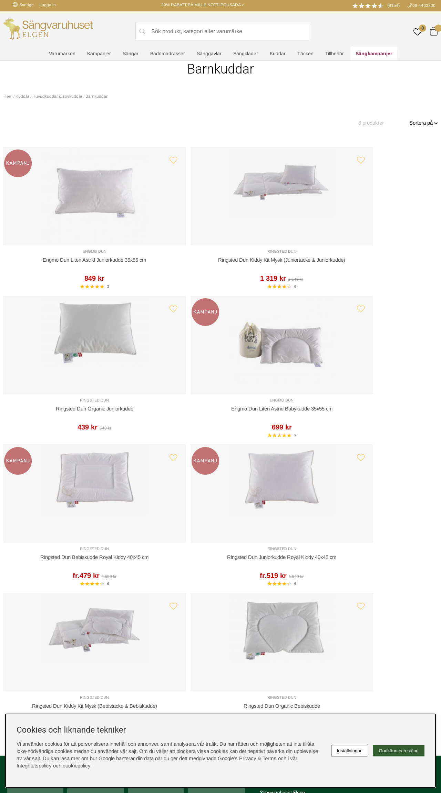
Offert (139, 508)
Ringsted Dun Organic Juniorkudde (275, 262)
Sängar (131, 54)
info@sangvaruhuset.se (286, 543)
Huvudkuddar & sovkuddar (57, 96)
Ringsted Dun (165, 254)
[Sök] (222, 31)
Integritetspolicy (241, 631)
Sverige (23, 4)
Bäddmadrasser (167, 54)
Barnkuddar (96, 96)
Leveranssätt (87, 508)
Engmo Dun (56, 254)
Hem (7, 96)
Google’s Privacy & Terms (247, 758)
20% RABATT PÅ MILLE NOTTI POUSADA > (202, 4)
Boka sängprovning (354, 617)
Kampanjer (99, 54)
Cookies (233, 617)
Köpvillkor (235, 624)
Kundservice (26, 508)
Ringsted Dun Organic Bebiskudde (385, 416)
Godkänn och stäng (399, 750)
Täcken (305, 54)
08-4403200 (423, 5)
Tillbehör (334, 54)
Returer (201, 508)
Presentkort (128, 638)
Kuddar (278, 54)
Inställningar (349, 750)
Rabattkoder (129, 617)
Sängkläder (245, 54)
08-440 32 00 (283, 536)
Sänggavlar (209, 54)
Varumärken (62, 54)
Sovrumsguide (131, 624)
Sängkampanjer (374, 54)
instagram (22, 660)
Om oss (124, 631)
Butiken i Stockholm (354, 638)
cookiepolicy (76, 765)
